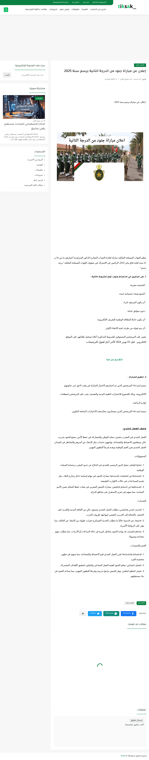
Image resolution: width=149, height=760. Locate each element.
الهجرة (85, 9)
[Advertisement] (74, 38)
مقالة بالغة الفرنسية (33, 185)
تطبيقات (75, 9)
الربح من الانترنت (98, 9)
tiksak (123, 756)
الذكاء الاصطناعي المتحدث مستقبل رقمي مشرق (24, 126)
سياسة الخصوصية (61, 3)
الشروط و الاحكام (99, 3)
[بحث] (6, 9)
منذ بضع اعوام (38, 121)
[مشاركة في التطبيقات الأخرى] (82, 613)
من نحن (86, 3)
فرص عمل (64, 9)
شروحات (53, 9)
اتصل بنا (75, 3)
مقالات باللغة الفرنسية (36, 9)
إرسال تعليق (136, 720)
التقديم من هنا (114, 360)
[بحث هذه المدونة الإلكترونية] (28, 75)
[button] (128, 613)
